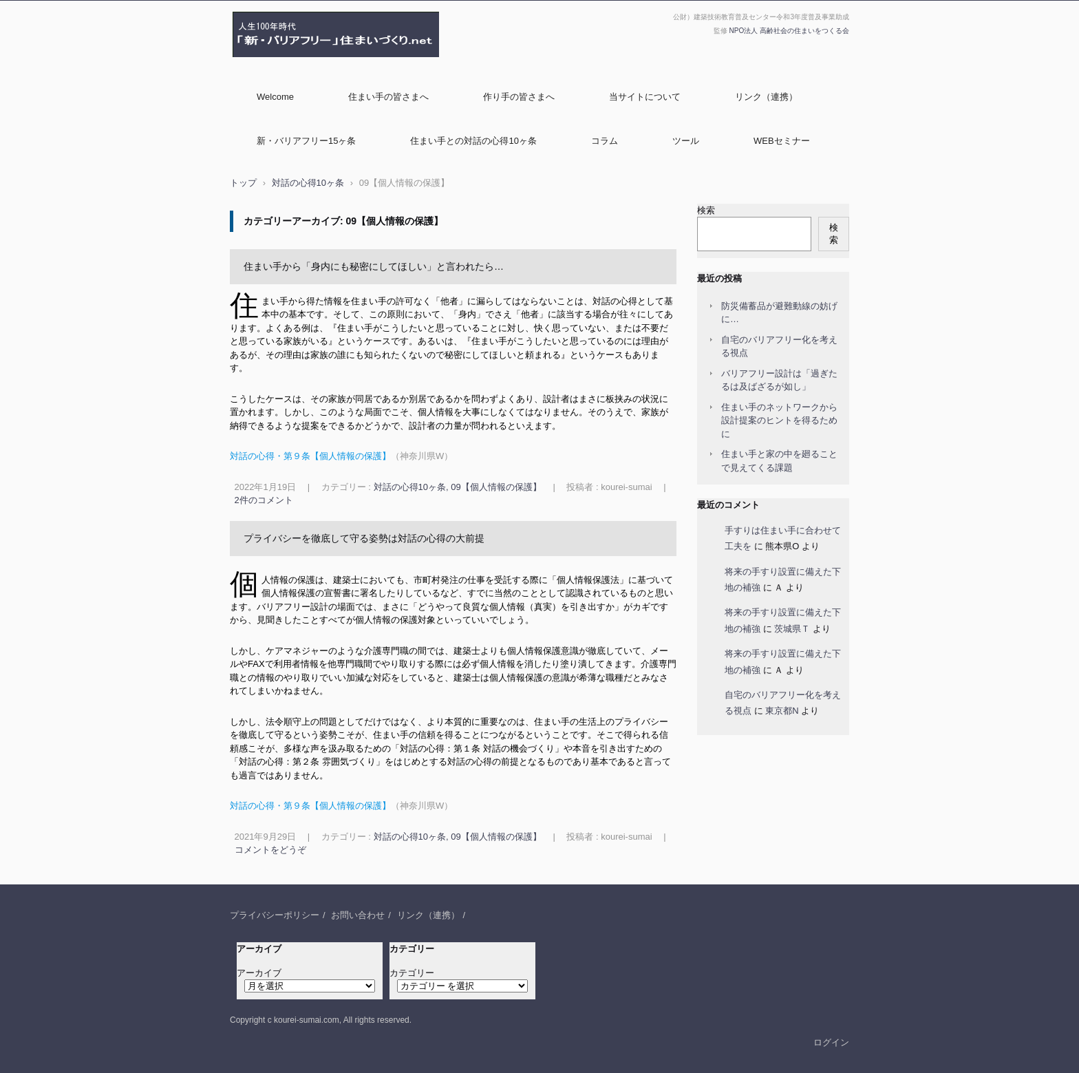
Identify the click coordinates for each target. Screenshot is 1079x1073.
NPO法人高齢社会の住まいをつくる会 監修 (326, 64)
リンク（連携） (766, 97)
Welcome (275, 97)
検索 (706, 210)
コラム (604, 141)
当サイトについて (645, 97)
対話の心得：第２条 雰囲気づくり (307, 761)
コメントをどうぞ (270, 849)
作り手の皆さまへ (519, 97)
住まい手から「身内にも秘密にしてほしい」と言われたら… (374, 266)
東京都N (781, 710)
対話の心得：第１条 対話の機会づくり (477, 748)
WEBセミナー (782, 141)
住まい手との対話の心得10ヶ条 (473, 141)
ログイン (831, 1042)
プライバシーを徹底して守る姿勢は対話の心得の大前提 (364, 538)
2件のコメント (264, 500)
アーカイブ (259, 973)
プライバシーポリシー (274, 915)
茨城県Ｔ (792, 629)
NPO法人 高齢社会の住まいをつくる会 (789, 30)
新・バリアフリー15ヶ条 (306, 141)
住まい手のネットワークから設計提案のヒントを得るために (779, 420)
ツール (685, 141)
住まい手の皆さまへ (388, 97)
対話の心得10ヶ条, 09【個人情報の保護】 (458, 487)
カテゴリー (411, 973)
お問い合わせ (358, 915)
